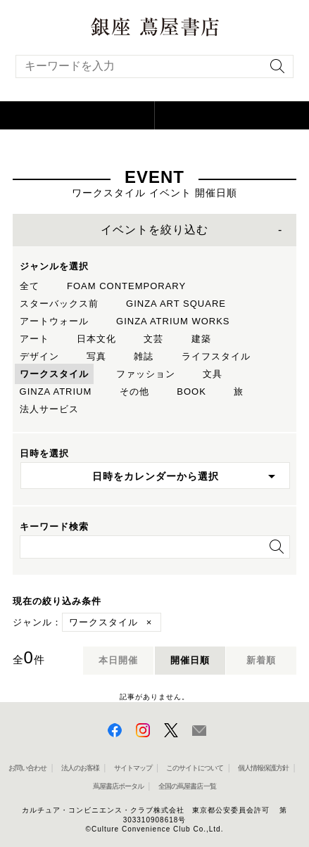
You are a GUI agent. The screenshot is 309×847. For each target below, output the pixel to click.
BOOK (191, 391)
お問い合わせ (27, 768)
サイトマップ (133, 768)
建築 (201, 338)
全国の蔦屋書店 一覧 (187, 786)
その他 (134, 391)
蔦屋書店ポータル (118, 786)
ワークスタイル (54, 374)
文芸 (153, 338)
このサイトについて (194, 768)
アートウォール (54, 321)
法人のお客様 (80, 768)
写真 (96, 356)
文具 (212, 374)
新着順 (261, 660)
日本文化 (96, 338)
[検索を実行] (273, 70)
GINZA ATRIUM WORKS (173, 321)
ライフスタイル (216, 356)
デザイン (39, 356)
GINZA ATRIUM (56, 391)
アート (34, 338)
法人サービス (49, 409)
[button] (77, 115)
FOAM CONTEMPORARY (126, 286)
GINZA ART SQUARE (176, 303)
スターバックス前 (59, 303)
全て (29, 286)
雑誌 (143, 356)
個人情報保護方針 (263, 768)
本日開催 (118, 660)
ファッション (145, 374)
